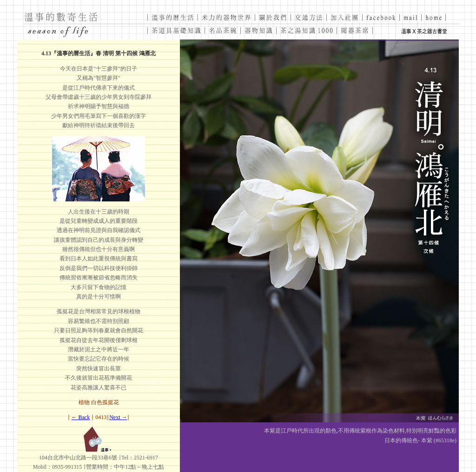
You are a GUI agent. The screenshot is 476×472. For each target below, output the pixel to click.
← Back (81, 417)
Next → (118, 417)
